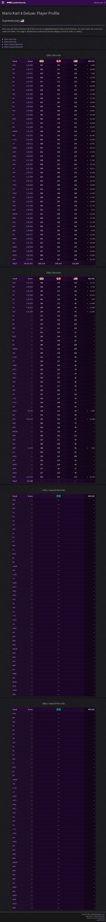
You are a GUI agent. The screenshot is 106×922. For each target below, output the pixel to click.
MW (13, 110)
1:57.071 (29, 73)
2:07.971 (29, 172)
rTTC (14, 181)
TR (13, 77)
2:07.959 (29, 94)
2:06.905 (29, 226)
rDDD (14, 148)
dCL (13, 234)
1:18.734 (29, 282)
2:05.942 (29, 222)
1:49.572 (29, 69)
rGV (13, 189)
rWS (14, 164)
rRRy (14, 156)
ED (13, 106)
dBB (14, 259)
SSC (14, 73)
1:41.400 (29, 311)
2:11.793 (29, 189)
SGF (13, 94)
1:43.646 (29, 65)
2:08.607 (29, 119)
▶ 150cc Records (9, 39)
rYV (13, 176)
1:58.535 (29, 255)
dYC (13, 197)
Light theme (101, 920)
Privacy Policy (100, 918)
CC (13, 114)
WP (13, 69)
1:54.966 (29, 110)
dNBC (14, 247)
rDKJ (14, 160)
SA (13, 98)
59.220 (29, 411)
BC (13, 123)
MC (13, 81)
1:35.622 (29, 307)
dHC (14, 226)
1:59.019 (29, 197)
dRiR (14, 251)
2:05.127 (29, 181)
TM (13, 90)
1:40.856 (29, 303)
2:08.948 (29, 106)
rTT (13, 143)
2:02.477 (29, 234)
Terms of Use (91, 918)
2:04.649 (29, 156)
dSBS (14, 255)
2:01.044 (29, 139)
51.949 (29, 448)
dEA (13, 201)
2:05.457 (29, 164)
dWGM (14, 214)
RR (13, 127)
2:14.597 (29, 214)
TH (13, 86)
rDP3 (14, 152)
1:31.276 (29, 131)
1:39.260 (29, 218)
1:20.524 (29, 299)
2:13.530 (29, 114)
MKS (14, 65)
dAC (14, 243)
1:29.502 (29, 152)
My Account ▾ (99, 2)
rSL (13, 168)
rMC (14, 135)
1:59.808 (29, 77)
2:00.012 (29, 143)
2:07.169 (29, 168)
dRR (14, 218)
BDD (14, 119)
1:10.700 (29, 477)
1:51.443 (29, 201)
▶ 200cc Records (9, 41)
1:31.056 (29, 193)
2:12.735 (29, 123)
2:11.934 (29, 127)
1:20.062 (29, 287)
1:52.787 (29, 81)
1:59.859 (29, 210)
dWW (14, 238)
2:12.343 (29, 86)
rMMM (14, 131)
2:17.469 (29, 176)
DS (13, 102)
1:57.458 (29, 205)
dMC (14, 210)
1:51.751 (29, 243)
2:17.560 (29, 160)
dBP (14, 230)
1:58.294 (29, 247)
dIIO (14, 222)
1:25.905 (29, 295)
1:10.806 (29, 230)
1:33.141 (29, 135)
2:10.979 (29, 102)
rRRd (14, 193)
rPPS (14, 185)
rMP (14, 172)
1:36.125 (29, 291)
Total (14, 263)
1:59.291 (29, 238)
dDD (14, 205)
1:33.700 (29, 259)
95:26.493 (28, 263)
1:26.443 (29, 419)
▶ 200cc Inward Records (12, 47)
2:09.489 (29, 98)
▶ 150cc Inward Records (12, 44)
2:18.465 (29, 148)
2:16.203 (29, 185)
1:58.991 (29, 251)
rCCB (14, 139)
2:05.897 (29, 90)
